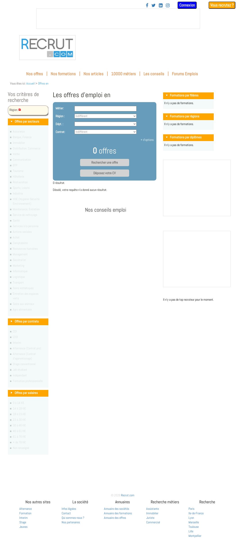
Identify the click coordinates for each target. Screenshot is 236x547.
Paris (191, 509)
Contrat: (60, 132)
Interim (23, 518)
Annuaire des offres (115, 518)
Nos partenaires (71, 522)
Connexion (187, 5)
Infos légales (69, 509)
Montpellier (195, 536)
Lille (191, 531)
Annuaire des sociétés (116, 509)
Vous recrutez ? (222, 5)
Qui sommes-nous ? (73, 518)
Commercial (153, 522)
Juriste (150, 518)
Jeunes (23, 527)
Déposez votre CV (104, 173)
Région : (60, 116)
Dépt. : (59, 124)
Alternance (25, 509)
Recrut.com (127, 495)
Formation (25, 513)
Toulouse (194, 527)
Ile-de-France (196, 513)
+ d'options (147, 140)
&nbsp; (118, 19)
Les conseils (154, 74)
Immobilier (152, 513)
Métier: (60, 108)
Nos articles (93, 74)
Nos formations (63, 74)
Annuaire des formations (118, 513)
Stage (22, 522)
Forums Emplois (185, 74)
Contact (66, 513)
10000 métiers (123, 74)
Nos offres (34, 74)
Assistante (152, 509)
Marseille (194, 522)
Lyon (191, 518)
